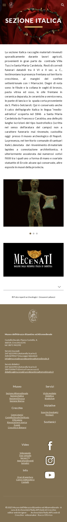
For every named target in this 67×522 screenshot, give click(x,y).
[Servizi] (50, 386)
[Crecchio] (17, 408)
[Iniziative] (50, 405)
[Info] (25, 470)
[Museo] (17, 386)
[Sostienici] (50, 422)
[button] (4, 5)
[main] (33, 22)
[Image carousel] (33, 207)
